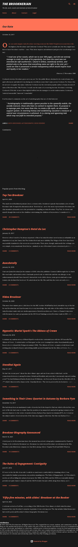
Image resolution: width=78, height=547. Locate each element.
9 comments (13, 517)
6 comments (13, 285)
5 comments (13, 353)
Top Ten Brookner (12, 195)
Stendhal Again (11, 364)
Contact (24, 13)
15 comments (14, 452)
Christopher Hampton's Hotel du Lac (24, 229)
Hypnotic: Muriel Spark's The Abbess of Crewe (29, 330)
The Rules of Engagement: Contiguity (24, 463)
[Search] (69, 3)
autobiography (28, 123)
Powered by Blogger (39, 541)
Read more (71, 217)
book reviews (39, 123)
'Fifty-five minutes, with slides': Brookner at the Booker (35, 497)
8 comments (13, 319)
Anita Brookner (14, 123)
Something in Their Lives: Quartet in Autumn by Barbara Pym (38, 398)
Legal (34, 13)
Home (4, 13)
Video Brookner (11, 297)
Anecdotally (9, 263)
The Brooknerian (16, 4)
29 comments (14, 217)
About (14, 13)
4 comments (13, 387)
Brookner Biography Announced (21, 432)
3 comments (13, 251)
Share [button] (71, 123)
